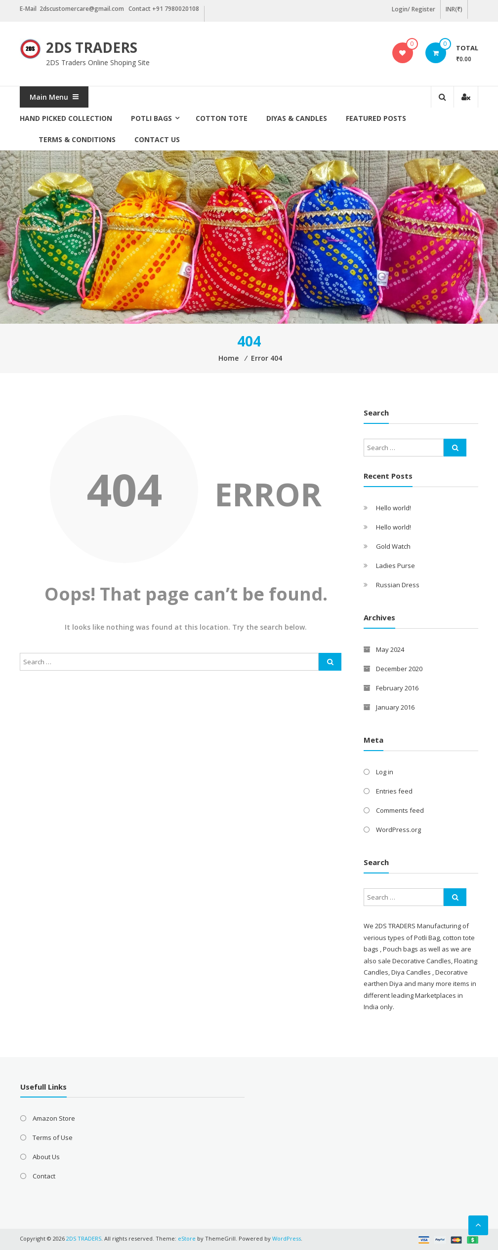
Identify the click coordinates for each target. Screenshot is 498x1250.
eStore (187, 1238)
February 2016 (397, 687)
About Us (46, 1156)
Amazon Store (54, 1118)
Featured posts (376, 118)
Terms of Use (53, 1137)
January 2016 (395, 707)
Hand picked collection (66, 118)
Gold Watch (393, 546)
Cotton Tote (222, 118)
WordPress (286, 1238)
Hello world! (393, 507)
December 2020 (399, 668)
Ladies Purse (395, 565)
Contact (44, 1176)
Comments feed (400, 810)
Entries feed (394, 791)
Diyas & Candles (296, 118)
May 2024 (390, 649)
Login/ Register (413, 9)
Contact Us (157, 139)
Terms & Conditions (77, 139)
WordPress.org (398, 829)
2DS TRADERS (91, 47)
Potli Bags (151, 118)
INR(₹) (454, 9)
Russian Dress (397, 584)
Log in (384, 771)
